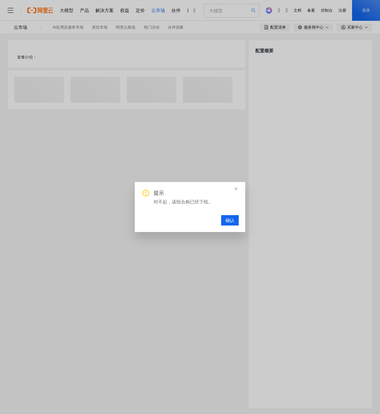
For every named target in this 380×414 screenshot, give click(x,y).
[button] (236, 188)
